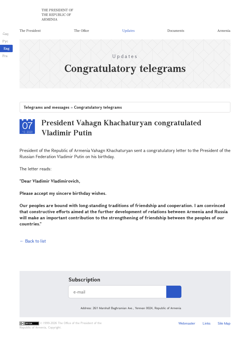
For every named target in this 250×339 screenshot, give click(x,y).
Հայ (5, 33)
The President (30, 30)
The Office (81, 30)
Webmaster (186, 323)
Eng (7, 48)
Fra (5, 55)
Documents (175, 30)
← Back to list (33, 241)
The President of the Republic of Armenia (57, 15)
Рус (5, 41)
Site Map (224, 323)
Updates (128, 30)
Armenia (223, 30)
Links (206, 323)
